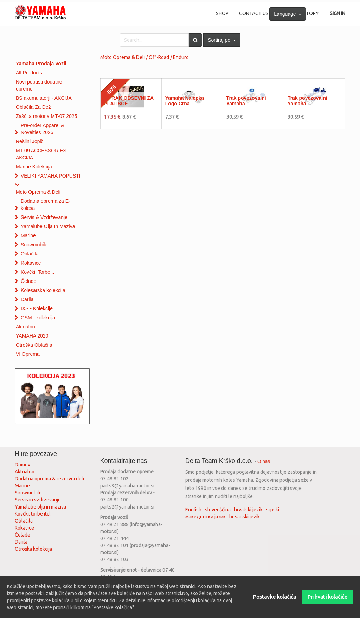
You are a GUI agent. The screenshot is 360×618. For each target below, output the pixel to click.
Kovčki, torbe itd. (33, 514)
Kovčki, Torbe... (37, 272)
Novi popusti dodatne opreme (39, 85)
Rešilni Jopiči (30, 141)
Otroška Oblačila (34, 345)
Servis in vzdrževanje (38, 500)
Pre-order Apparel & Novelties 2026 (42, 128)
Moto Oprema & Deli (38, 192)
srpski (272, 509)
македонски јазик (205, 516)
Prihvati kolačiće (327, 597)
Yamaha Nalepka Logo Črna (184, 100)
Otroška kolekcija (33, 549)
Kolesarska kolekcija (43, 290)
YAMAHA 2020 (32, 336)
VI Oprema (28, 354)
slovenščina (218, 509)
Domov (22, 464)
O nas (263, 461)
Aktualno (25, 327)
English (193, 509)
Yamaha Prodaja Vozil (41, 63)
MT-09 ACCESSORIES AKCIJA (41, 154)
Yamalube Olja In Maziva (48, 226)
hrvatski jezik (248, 509)
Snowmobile (34, 244)
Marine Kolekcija (34, 167)
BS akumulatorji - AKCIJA (44, 98)
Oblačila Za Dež (33, 107)
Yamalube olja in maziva (40, 507)
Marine (28, 235)
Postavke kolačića (274, 597)
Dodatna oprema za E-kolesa (45, 204)
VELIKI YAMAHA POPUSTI (51, 176)
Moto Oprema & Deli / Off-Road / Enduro (144, 57)
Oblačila (30, 254)
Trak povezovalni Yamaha (246, 100)
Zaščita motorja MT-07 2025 (46, 116)
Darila (27, 299)
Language (287, 14)
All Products (29, 72)
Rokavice (31, 263)
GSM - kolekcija (38, 317)
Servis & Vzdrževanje (44, 217)
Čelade (28, 281)
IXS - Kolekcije (37, 308)
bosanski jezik (244, 516)
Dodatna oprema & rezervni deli (49, 478)
